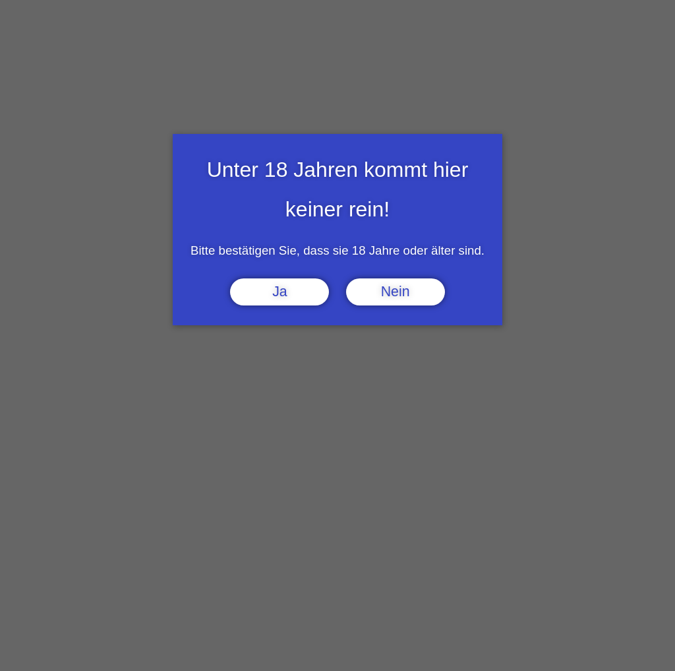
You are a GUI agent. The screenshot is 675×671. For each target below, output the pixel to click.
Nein (395, 292)
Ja (279, 292)
